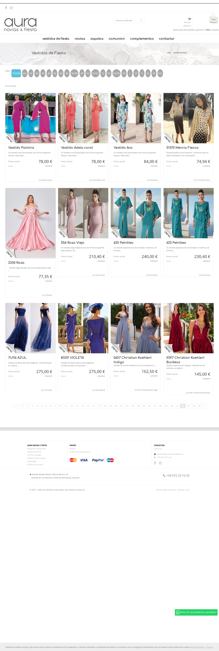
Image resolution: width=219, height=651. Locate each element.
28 (160, 406)
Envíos (72, 448)
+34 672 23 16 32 (164, 457)
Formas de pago (34, 455)
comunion (117, 38)
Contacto (158, 448)
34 (194, 406)
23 (133, 406)
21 (122, 406)
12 (71, 406)
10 (60, 406)
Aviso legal (31, 461)
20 (116, 406)
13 (77, 406)
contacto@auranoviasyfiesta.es (170, 454)
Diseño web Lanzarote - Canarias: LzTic (173, 489)
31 (177, 406)
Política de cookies (35, 464)
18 (105, 406)
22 (127, 406)
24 (138, 406)
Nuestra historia (34, 451)
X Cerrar (209, 647)
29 (166, 406)
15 (88, 406)
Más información (197, 647)
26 (149, 406)
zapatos (96, 38)
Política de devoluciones (80, 451)
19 (110, 406)
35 (200, 406)
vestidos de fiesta (55, 38)
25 (144, 406)
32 (183, 406)
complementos (142, 38)
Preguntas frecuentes (36, 448)
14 (82, 406)
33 (188, 406)
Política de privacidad (36, 458)
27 (155, 406)
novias (80, 38)
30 (172, 406)
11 (66, 406)
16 (94, 406)
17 (99, 406)
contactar (167, 38)
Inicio (169, 53)
